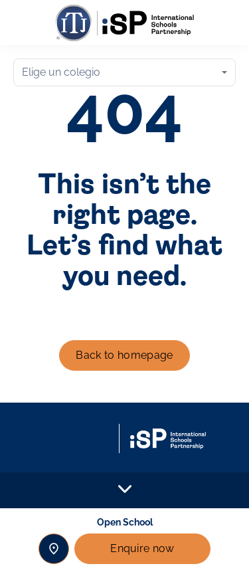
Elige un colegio (61, 72)
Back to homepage (124, 355)
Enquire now (142, 548)
